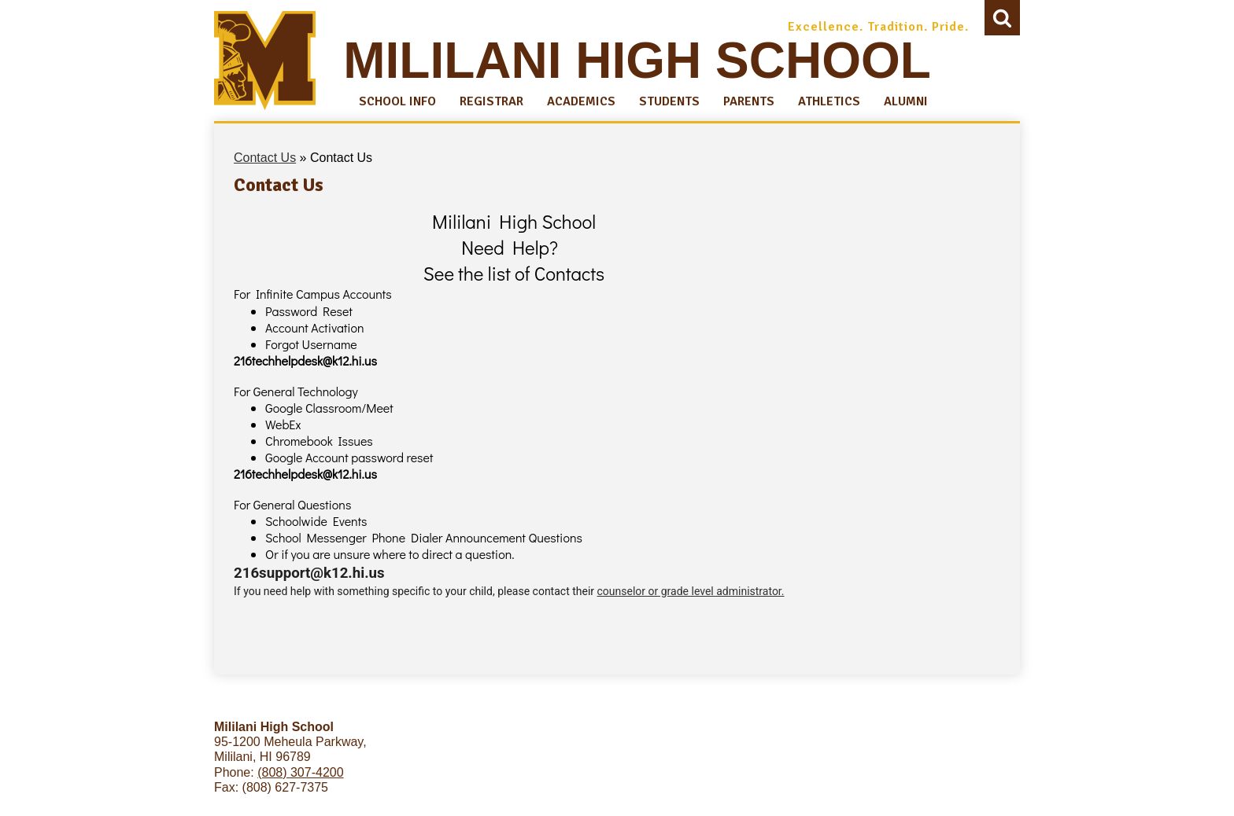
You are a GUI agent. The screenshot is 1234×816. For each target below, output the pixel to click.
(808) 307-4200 (300, 772)
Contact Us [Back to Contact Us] (265, 157)
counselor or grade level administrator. (691, 591)
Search (1002, 21)
